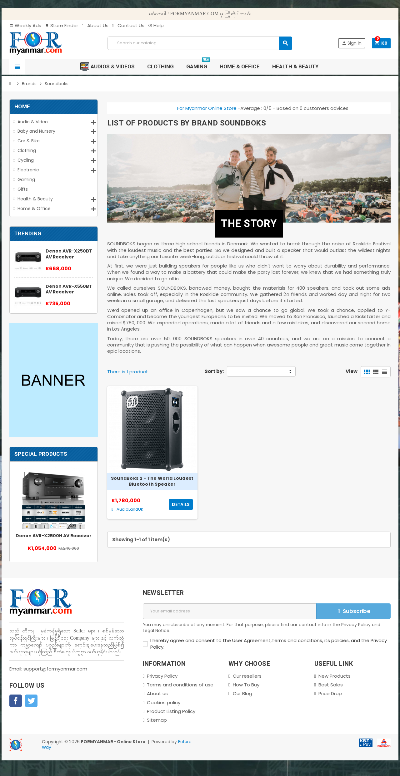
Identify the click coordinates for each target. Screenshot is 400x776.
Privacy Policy (162, 676)
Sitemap (157, 720)
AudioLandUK (127, 509)
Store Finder (61, 25)
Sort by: (214, 371)
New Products (334, 676)
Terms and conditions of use (180, 684)
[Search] (200, 43)
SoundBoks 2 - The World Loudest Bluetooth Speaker (152, 481)
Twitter (31, 701)
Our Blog (242, 693)
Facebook (15, 701)
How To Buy (246, 684)
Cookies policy (163, 702)
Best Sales (330, 684)
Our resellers (247, 676)
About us (157, 693)
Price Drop (330, 693)
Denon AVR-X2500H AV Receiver (54, 536)
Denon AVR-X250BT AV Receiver (69, 254)
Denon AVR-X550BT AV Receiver (69, 289)
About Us (95, 25)
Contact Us (128, 25)
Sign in (352, 43)
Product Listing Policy (171, 711)
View (352, 371)
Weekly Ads (25, 25)
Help (156, 25)
